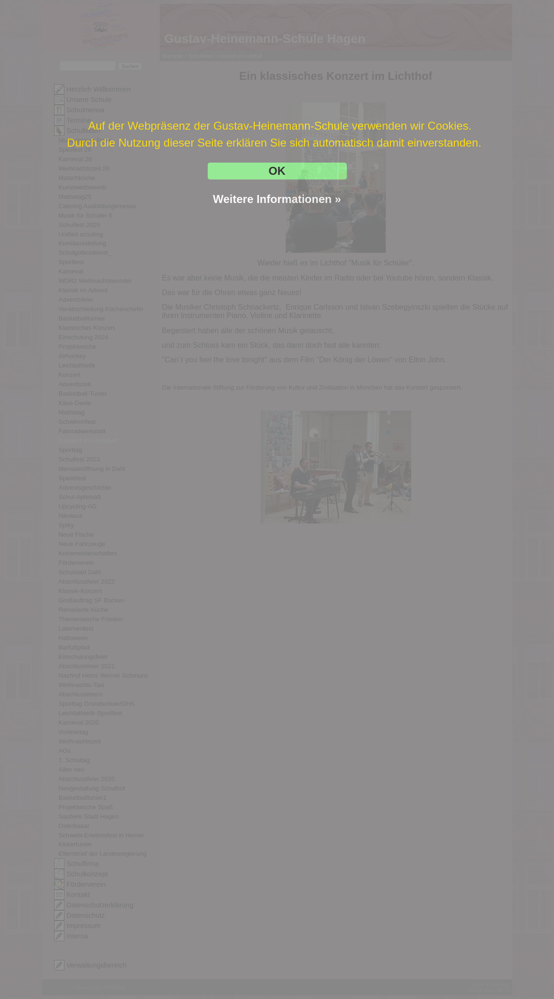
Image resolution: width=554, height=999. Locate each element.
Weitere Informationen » (277, 199)
